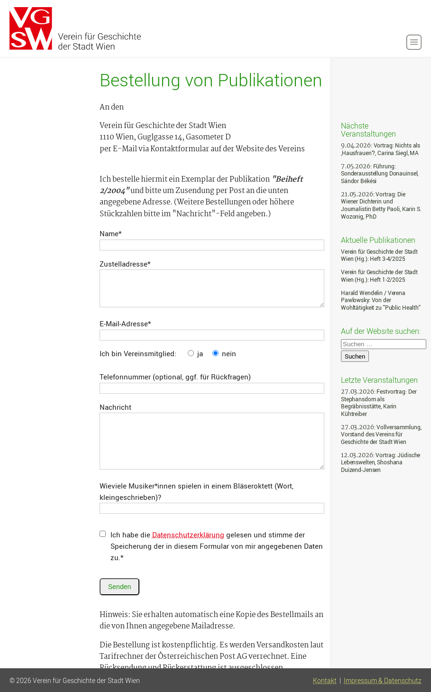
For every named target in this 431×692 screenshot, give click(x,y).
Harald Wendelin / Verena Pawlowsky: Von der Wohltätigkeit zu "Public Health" (381, 300)
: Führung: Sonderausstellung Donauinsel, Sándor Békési (379, 173)
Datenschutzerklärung (188, 534)
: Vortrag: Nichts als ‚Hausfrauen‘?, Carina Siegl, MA (380, 149)
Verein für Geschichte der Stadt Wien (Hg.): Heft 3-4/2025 (379, 255)
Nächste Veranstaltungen (368, 129)
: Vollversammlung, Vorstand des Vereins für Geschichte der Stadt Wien (381, 434)
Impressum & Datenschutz (383, 680)
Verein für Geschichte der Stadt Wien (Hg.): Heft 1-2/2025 (379, 276)
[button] (414, 42)
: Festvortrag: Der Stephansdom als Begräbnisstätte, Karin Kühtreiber (378, 403)
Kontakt (325, 680)
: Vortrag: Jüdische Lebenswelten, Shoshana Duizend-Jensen (380, 462)
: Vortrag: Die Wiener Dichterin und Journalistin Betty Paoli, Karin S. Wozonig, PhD (381, 205)
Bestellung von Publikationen (211, 79)
